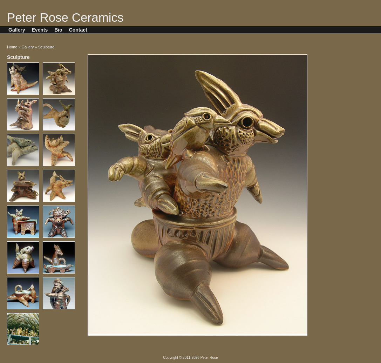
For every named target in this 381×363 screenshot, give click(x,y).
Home (12, 47)
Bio (58, 30)
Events (40, 30)
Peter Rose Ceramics (65, 17)
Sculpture (18, 57)
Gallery (16, 30)
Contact (78, 30)
